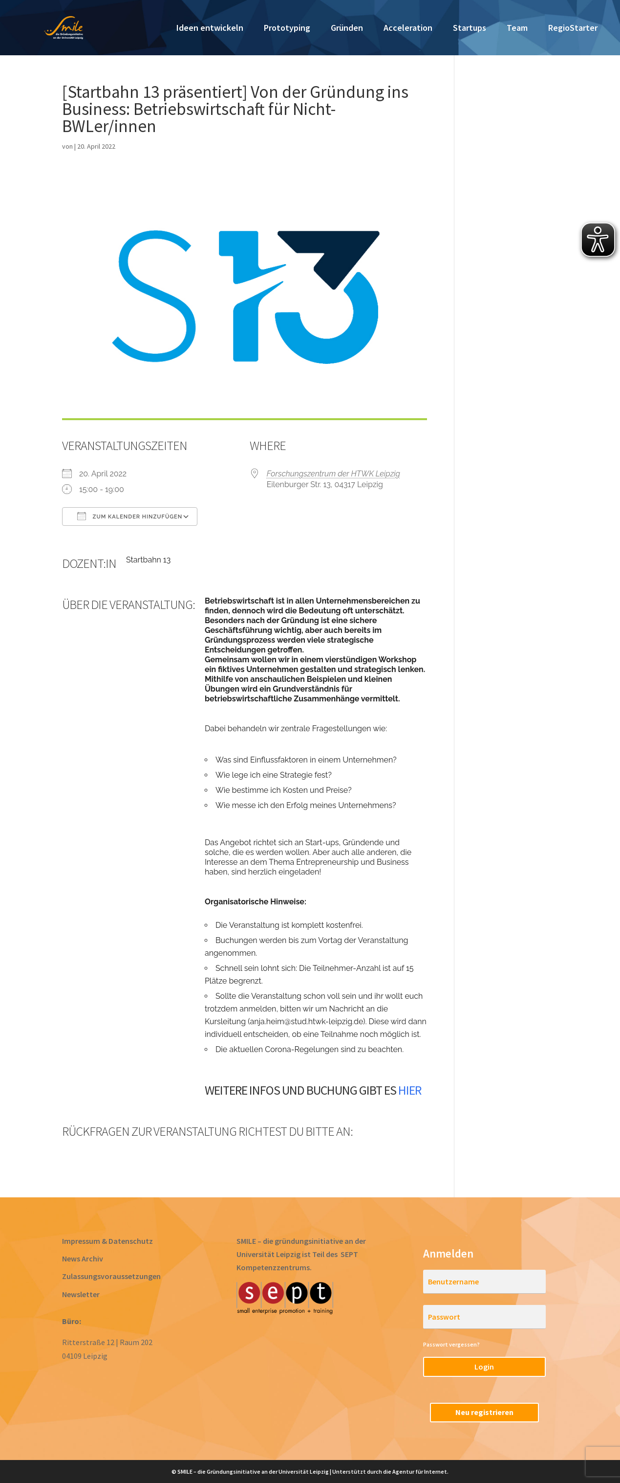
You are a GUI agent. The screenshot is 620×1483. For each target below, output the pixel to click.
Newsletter (81, 1294)
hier (409, 1090)
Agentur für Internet (419, 1471)
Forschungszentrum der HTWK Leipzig (333, 473)
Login (484, 1366)
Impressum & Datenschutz (107, 1241)
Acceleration (408, 28)
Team (517, 28)
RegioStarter (573, 28)
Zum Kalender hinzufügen (129, 516)
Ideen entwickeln (209, 28)
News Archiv (82, 1258)
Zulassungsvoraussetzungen (111, 1276)
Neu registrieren (484, 1412)
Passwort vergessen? (451, 1344)
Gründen (347, 28)
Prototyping (287, 28)
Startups (469, 28)
